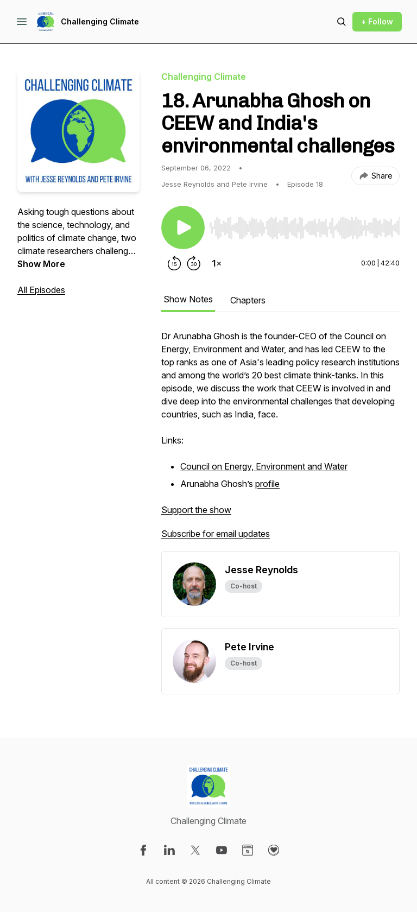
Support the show (196, 509)
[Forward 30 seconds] (193, 263)
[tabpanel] (280, 440)
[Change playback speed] (217, 263)
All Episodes (41, 289)
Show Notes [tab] (188, 299)
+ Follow (377, 21)
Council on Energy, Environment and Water (264, 466)
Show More (41, 263)
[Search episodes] (341, 21)
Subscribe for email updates (215, 533)
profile (267, 483)
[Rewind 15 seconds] (174, 263)
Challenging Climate (100, 21)
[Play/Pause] (183, 227)
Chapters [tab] (248, 300)
